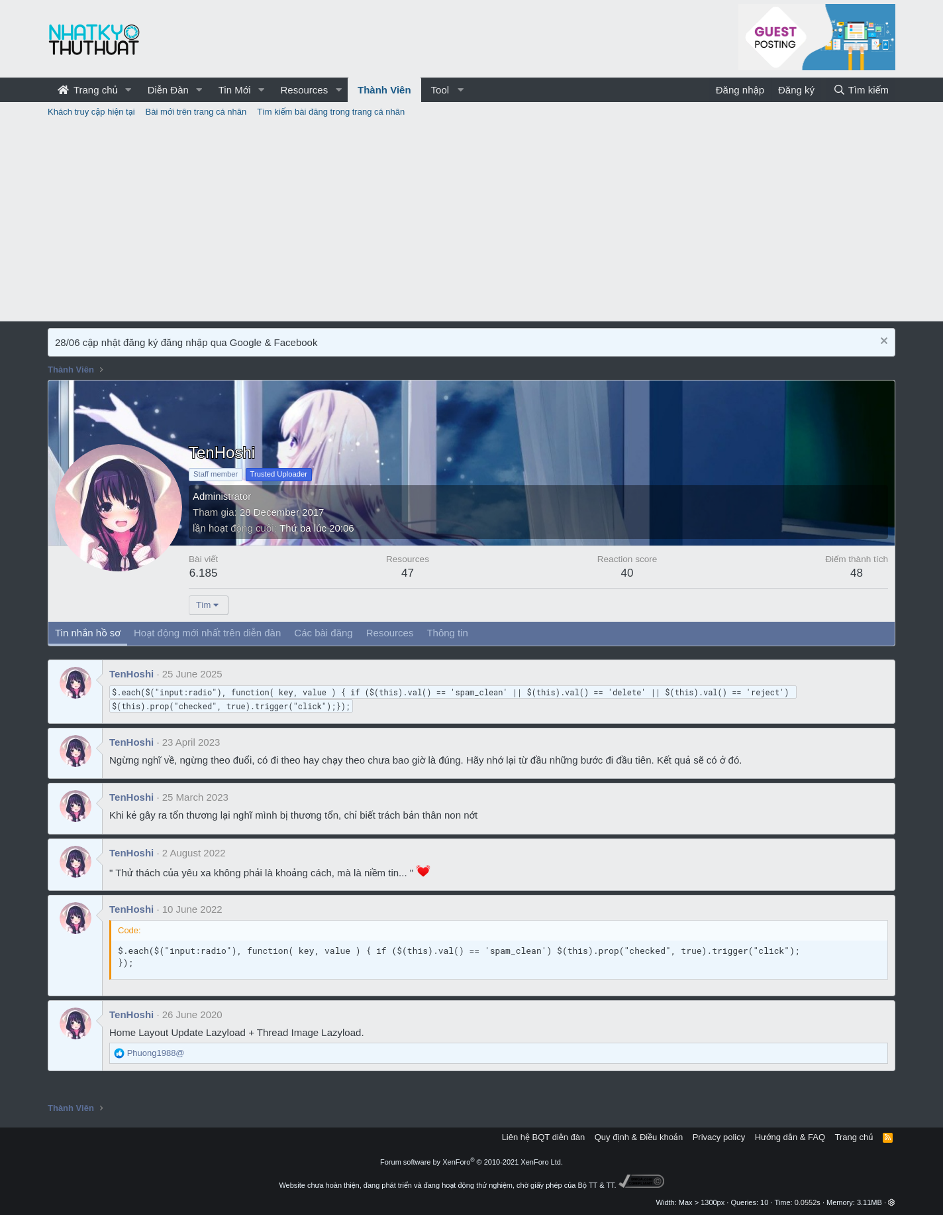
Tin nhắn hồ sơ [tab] (88, 632)
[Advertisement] (471, 221)
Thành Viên (384, 89)
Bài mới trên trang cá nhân (196, 112)
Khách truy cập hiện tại (91, 112)
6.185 (203, 573)
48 (856, 573)
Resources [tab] (390, 632)
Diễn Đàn (168, 89)
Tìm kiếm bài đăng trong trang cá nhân (331, 112)
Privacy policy (719, 1137)
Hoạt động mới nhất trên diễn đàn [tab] (207, 632)
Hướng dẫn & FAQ (790, 1137)
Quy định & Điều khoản (639, 1137)
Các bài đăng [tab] (323, 632)
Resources (304, 89)
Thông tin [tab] (447, 632)
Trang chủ (88, 89)
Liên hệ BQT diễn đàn (543, 1137)
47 (407, 573)
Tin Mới (235, 89)
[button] (128, 90)
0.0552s (807, 1202)
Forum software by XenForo (471, 1162)
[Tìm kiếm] (860, 90)
